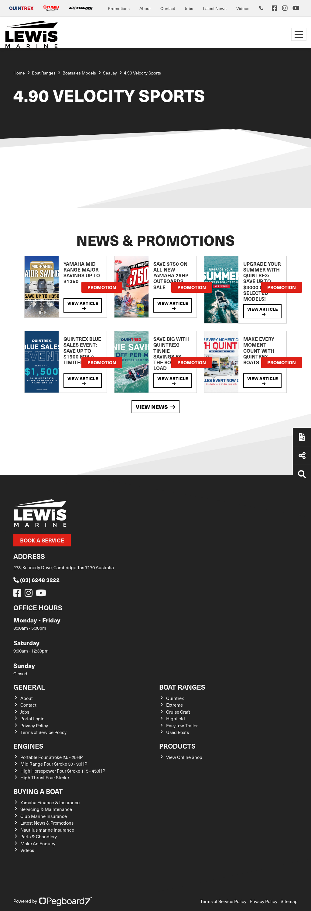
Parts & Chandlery (38, 836)
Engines (28, 745)
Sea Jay (110, 73)
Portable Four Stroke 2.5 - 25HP (51, 757)
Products (177, 745)
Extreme (174, 704)
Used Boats (177, 732)
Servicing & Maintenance (46, 809)
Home (19, 73)
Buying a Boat (38, 791)
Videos (242, 8)
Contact (167, 8)
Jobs (189, 8)
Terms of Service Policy (43, 732)
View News (155, 407)
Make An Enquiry (37, 843)
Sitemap (289, 901)
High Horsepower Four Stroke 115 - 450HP (62, 770)
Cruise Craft (178, 711)
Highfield (175, 718)
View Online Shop (184, 757)
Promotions (119, 8)
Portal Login (32, 718)
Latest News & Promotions (46, 822)
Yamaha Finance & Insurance (50, 802)
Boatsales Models (79, 73)
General (29, 686)
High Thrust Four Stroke (44, 777)
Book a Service (42, 540)
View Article (82, 305)
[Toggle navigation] (298, 34)
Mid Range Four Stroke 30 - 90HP (53, 763)
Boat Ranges (182, 686)
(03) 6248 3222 (36, 580)
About (145, 8)
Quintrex (175, 698)
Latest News (215, 8)
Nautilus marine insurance (47, 829)
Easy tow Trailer (182, 725)
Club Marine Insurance (43, 816)
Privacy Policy (34, 725)
